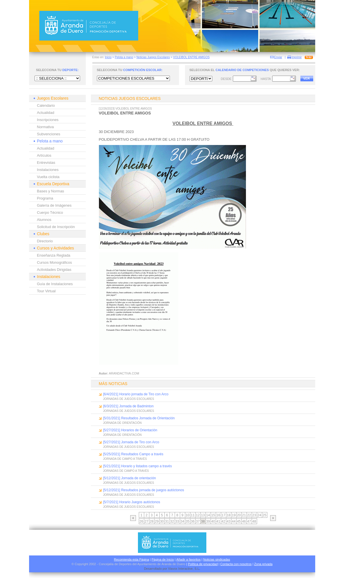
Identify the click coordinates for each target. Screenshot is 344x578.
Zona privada (263, 564)
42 (223, 521)
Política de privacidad (203, 564)
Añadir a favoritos (188, 559)
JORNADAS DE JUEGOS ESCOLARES (128, 398)
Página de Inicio (163, 559)
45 (239, 521)
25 (264, 515)
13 (203, 515)
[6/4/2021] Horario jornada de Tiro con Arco (135, 394)
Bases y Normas (50, 191)
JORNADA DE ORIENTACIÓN (122, 422)
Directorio (45, 241)
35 (187, 521)
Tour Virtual (46, 291)
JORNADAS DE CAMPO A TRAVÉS (126, 470)
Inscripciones (48, 120)
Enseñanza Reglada (53, 255)
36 (192, 521)
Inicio (108, 57)
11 (192, 515)
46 (244, 521)
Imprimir (297, 57)
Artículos (44, 155)
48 (254, 521)
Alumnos (44, 219)
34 (182, 521)
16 (218, 515)
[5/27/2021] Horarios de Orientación (130, 430)
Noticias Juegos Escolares (153, 57)
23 (254, 515)
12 (198, 515)
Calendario (46, 105)
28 (151, 521)
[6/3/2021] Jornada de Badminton (128, 406)
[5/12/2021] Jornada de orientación (129, 478)
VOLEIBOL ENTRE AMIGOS (191, 57)
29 (156, 521)
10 (187, 515)
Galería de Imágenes (54, 205)
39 (208, 521)
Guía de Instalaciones (55, 284)
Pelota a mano (124, 57)
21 (244, 515)
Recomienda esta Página (131, 559)
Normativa (45, 127)
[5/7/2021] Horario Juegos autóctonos (131, 502)
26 (141, 521)
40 (213, 521)
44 (233, 521)
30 (162, 521)
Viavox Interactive (180, 568)
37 (198, 521)
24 (259, 515)
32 (172, 521)
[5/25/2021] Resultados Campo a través (133, 454)
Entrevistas (46, 162)
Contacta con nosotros (236, 564)
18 (228, 515)
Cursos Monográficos (54, 262)
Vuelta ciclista (48, 177)
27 (146, 521)
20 (239, 515)
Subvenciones (48, 134)
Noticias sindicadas (216, 559)
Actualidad (45, 112)
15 (213, 515)
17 (223, 515)
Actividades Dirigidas (54, 269)
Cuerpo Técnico (50, 212)
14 (208, 515)
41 (218, 521)
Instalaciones (48, 170)
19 (233, 515)
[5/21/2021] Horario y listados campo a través (137, 466)
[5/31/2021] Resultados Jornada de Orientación (139, 418)
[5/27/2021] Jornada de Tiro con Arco (131, 442)
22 (249, 515)
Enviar (278, 57)
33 (177, 521)
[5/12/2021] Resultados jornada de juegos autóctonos (143, 490)
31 (167, 521)
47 (249, 521)
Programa (45, 198)
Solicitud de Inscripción (56, 227)
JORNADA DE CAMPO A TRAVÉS (125, 458)
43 (228, 521)
